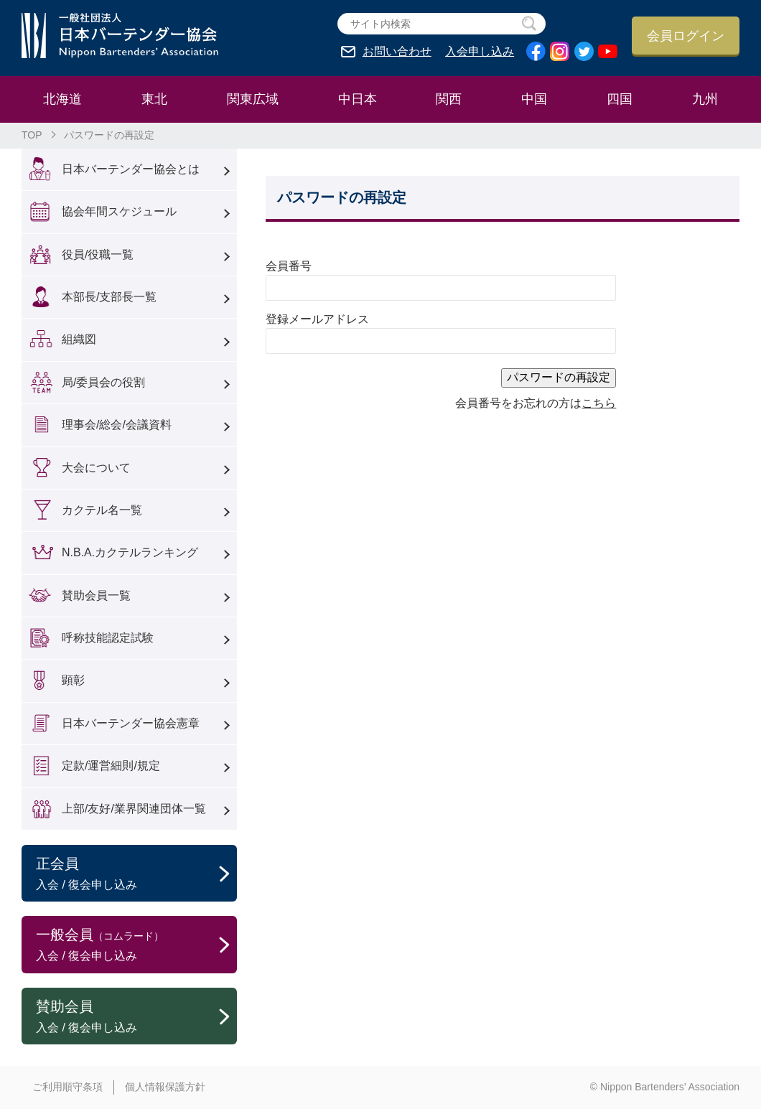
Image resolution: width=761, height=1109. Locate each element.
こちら (599, 403)
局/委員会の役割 (103, 382)
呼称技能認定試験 (108, 638)
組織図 (79, 339)
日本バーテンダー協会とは (131, 169)
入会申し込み (479, 51)
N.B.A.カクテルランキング (130, 552)
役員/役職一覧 (98, 254)
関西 (449, 99)
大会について (96, 468)
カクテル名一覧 (102, 510)
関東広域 (253, 99)
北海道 (62, 99)
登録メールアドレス (317, 319)
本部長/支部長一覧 (109, 297)
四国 (619, 99)
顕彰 (73, 680)
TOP (32, 135)
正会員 (136, 874)
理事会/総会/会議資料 (117, 424)
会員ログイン (685, 36)
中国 (534, 99)
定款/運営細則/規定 (111, 765)
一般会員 (136, 945)
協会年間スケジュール (119, 211)
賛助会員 (136, 1017)
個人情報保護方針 (165, 1086)
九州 (705, 99)
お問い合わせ (397, 51)
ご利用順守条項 (67, 1086)
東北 (154, 99)
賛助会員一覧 (96, 595)
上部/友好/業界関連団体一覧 (134, 808)
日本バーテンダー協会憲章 (131, 723)
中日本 (357, 99)
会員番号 (289, 266)
